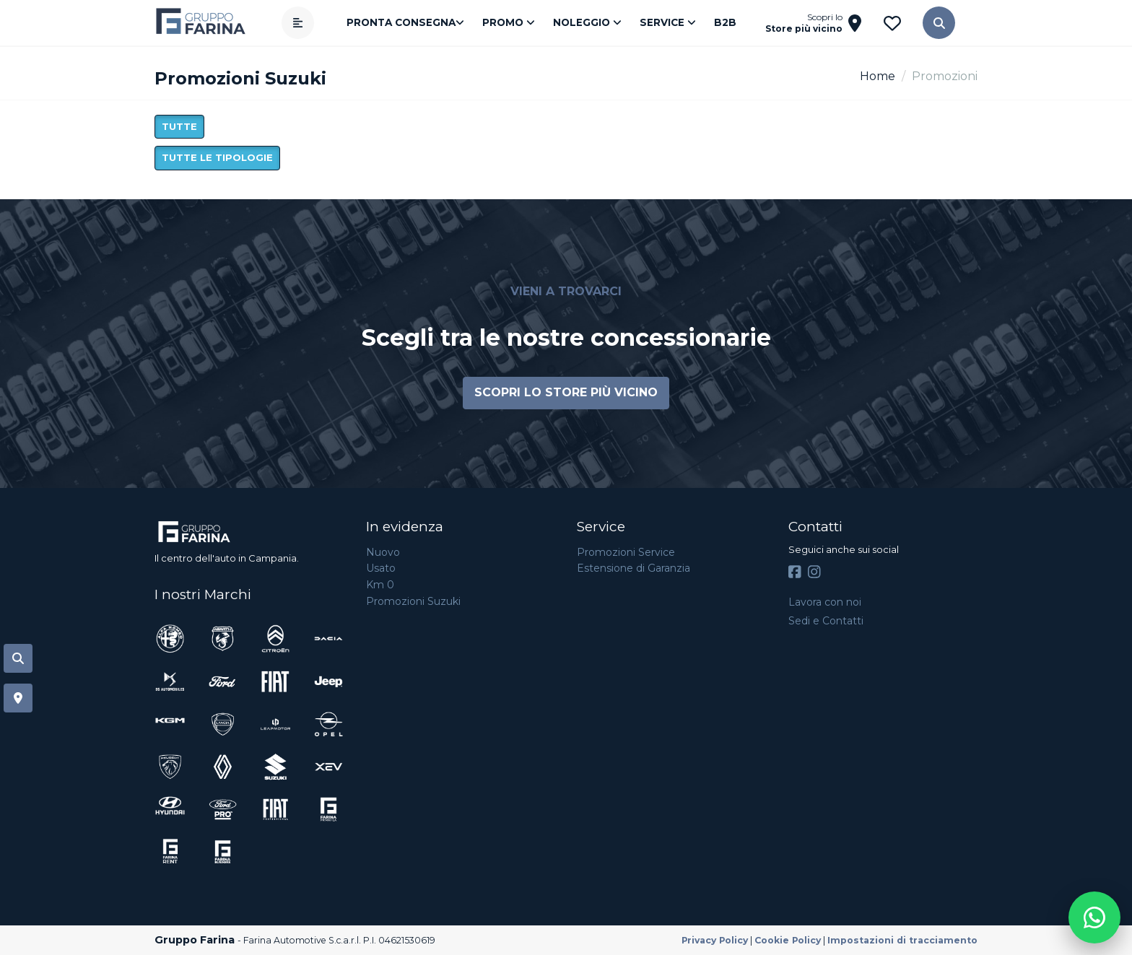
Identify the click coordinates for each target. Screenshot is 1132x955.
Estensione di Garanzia (633, 568)
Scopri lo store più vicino (566, 392)
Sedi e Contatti (825, 620)
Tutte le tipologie (217, 157)
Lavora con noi (824, 602)
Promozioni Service (626, 552)
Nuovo (383, 552)
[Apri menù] (298, 22)
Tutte (179, 126)
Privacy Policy (715, 940)
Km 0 (380, 584)
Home (877, 76)
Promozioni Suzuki (413, 601)
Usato (381, 568)
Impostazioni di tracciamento (902, 940)
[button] (939, 22)
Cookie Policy (787, 940)
